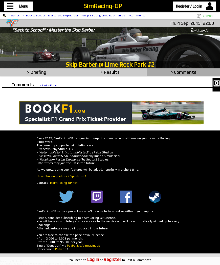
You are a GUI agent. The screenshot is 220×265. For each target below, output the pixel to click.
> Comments (136, 15)
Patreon (60, 249)
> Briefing (36, 72)
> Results (110, 72)
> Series (14, 15)
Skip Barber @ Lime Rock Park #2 (110, 64)
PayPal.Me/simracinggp (83, 245)
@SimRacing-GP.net (63, 182)
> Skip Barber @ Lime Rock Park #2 (103, 15)
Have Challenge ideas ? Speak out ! (61, 176)
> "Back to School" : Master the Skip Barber (50, 15)
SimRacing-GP (102, 6)
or (104, 260)
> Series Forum (49, 85)
